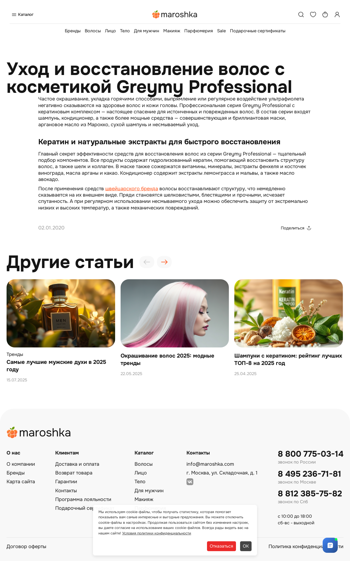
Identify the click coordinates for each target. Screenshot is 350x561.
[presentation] (146, 262)
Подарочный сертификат (84, 508)
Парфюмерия (198, 31)
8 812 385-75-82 (310, 493)
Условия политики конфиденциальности (156, 533)
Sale (221, 31)
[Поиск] (301, 14)
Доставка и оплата (77, 464)
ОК (246, 546)
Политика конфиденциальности (306, 546)
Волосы (93, 31)
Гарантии (66, 482)
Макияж (171, 31)
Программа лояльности (83, 499)
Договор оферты (26, 546)
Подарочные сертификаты (257, 31)
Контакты (66, 491)
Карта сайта (21, 482)
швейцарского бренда (131, 189)
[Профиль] (337, 14)
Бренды (73, 31)
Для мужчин (146, 31)
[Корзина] (325, 14)
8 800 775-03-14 (310, 454)
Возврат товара (73, 473)
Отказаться (221, 546)
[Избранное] (313, 14)
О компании (21, 464)
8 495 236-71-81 (309, 474)
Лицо (110, 31)
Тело (125, 31)
